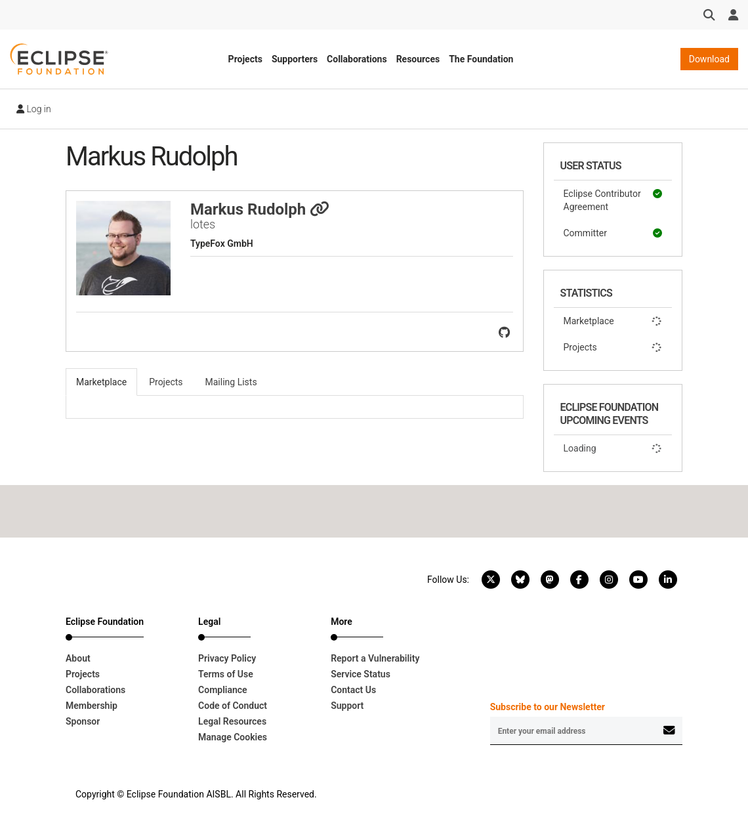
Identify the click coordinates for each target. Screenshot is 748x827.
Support (347, 705)
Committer (613, 233)
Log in (33, 109)
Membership (91, 705)
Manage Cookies (232, 737)
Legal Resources (232, 721)
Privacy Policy (227, 658)
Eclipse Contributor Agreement (613, 199)
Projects (245, 59)
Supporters (295, 59)
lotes (202, 224)
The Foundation (481, 59)
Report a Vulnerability (375, 658)
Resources (418, 59)
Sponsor (83, 721)
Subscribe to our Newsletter (547, 707)
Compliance (222, 690)
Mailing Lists (231, 382)
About (78, 658)
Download (709, 59)
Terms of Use (225, 674)
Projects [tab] (165, 382)
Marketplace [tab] (101, 382)
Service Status (360, 674)
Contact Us (353, 690)
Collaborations (357, 59)
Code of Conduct (232, 705)
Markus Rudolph (259, 209)
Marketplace (613, 321)
